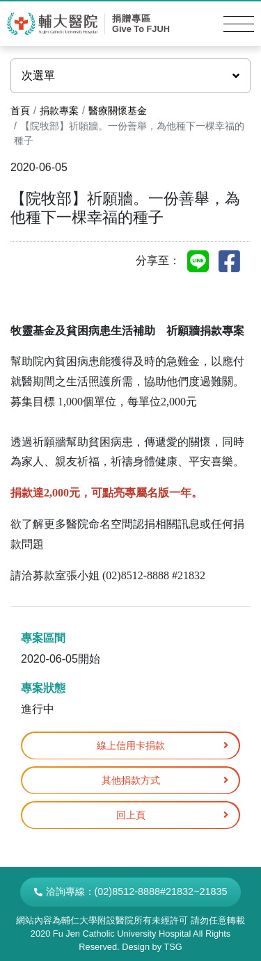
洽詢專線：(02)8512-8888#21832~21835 (131, 891)
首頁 (20, 110)
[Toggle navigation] (238, 23)
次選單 (130, 75)
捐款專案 (59, 110)
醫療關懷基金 (117, 110)
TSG (173, 947)
